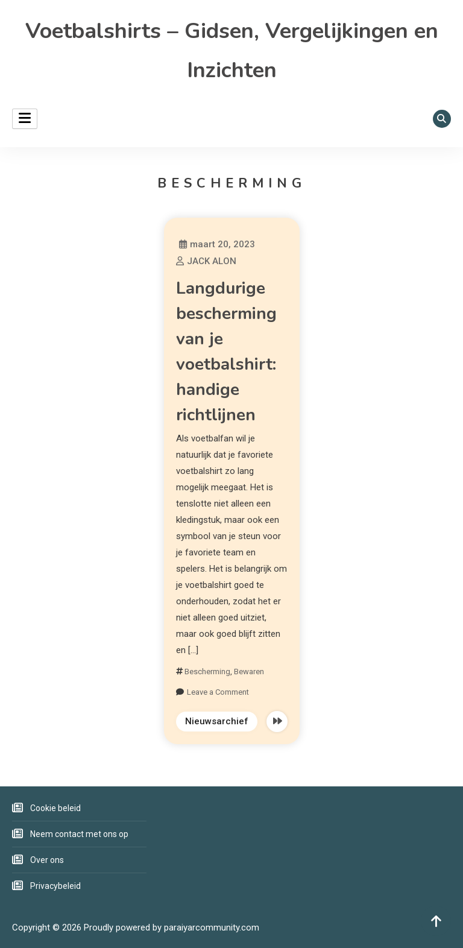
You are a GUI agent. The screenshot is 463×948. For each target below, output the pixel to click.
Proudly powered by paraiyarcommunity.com (171, 927)
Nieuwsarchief (216, 721)
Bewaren (249, 671)
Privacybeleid (55, 886)
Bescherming (207, 671)
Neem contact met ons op (79, 834)
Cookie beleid (55, 808)
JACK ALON (211, 261)
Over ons (47, 860)
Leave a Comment (218, 692)
